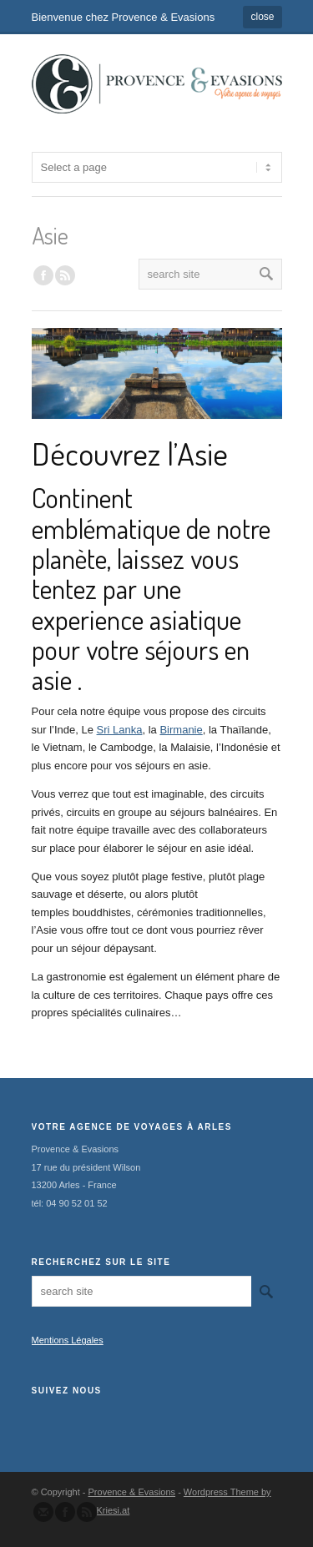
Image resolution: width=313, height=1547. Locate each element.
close (262, 17)
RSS (65, 275)
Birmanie (180, 729)
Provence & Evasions (132, 1492)
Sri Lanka (120, 729)
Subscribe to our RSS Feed (87, 1512)
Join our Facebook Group (43, 275)
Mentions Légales (67, 1340)
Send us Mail (43, 1512)
